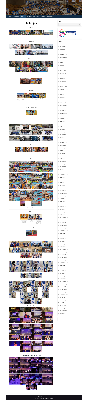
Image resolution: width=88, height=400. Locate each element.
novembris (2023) (63, 113)
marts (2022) (62, 164)
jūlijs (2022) (62, 153)
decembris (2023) (63, 110)
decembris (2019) (63, 222)
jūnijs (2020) (62, 206)
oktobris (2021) (63, 172)
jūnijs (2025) (62, 65)
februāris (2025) (63, 75)
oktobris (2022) (63, 145)
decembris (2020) (63, 190)
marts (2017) (62, 308)
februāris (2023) (63, 134)
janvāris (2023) (62, 137)
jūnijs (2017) (62, 300)
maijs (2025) (62, 68)
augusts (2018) (63, 265)
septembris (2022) (63, 148)
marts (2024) (62, 102)
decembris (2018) (63, 254)
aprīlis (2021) (62, 185)
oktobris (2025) (63, 57)
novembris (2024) (63, 84)
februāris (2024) (63, 105)
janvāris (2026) (62, 49)
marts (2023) (62, 132)
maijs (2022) (62, 158)
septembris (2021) (63, 174)
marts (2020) (62, 214)
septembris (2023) (63, 118)
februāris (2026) (63, 46)
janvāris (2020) (62, 220)
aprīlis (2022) (62, 161)
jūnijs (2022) (62, 156)
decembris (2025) (63, 51)
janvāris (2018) (62, 284)
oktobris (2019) (63, 228)
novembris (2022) (63, 142)
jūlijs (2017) (62, 297)
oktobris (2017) (63, 292)
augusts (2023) (63, 121)
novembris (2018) (63, 257)
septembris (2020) (63, 198)
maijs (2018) (62, 273)
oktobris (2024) (63, 86)
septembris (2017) (63, 294)
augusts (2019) (63, 233)
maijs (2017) (62, 302)
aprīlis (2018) (62, 276)
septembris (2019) (63, 230)
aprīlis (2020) (62, 212)
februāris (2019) (63, 249)
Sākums (9, 16)
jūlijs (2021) (62, 180)
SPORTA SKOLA (16, 16)
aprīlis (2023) (62, 129)
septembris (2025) (63, 59)
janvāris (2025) (62, 78)
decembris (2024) (63, 81)
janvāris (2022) (62, 169)
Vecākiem (43, 16)
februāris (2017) (63, 310)
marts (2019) (62, 246)
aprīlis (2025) (62, 70)
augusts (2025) (63, 62)
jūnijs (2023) (62, 124)
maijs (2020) (62, 209)
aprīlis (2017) (62, 305)
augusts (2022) (63, 150)
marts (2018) (62, 278)
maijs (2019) (62, 241)
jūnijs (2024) (62, 94)
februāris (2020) (63, 217)
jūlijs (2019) (62, 236)
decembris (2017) (63, 286)
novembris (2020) (63, 193)
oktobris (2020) (63, 196)
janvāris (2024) (62, 107)
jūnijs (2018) (62, 270)
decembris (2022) (63, 140)
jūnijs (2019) (62, 238)
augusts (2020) (63, 201)
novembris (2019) (63, 225)
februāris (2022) (63, 166)
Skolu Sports (50, 16)
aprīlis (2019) (62, 244)
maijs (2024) (62, 97)
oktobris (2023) (63, 116)
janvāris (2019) (62, 252)
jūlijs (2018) (62, 268)
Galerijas (23, 16)
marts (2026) (62, 43)
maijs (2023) (62, 126)
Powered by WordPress (39, 398)
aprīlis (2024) (62, 100)
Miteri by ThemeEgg (49, 398)
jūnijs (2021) (62, 182)
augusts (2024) (63, 91)
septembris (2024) (63, 89)
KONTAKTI (29, 16)
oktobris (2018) (63, 260)
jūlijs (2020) (62, 204)
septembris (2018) (63, 262)
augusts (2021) (63, 177)
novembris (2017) (63, 289)
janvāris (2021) (62, 188)
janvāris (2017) (62, 313)
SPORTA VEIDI (36, 16)
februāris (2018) (63, 281)
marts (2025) (62, 73)
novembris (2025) (63, 54)
